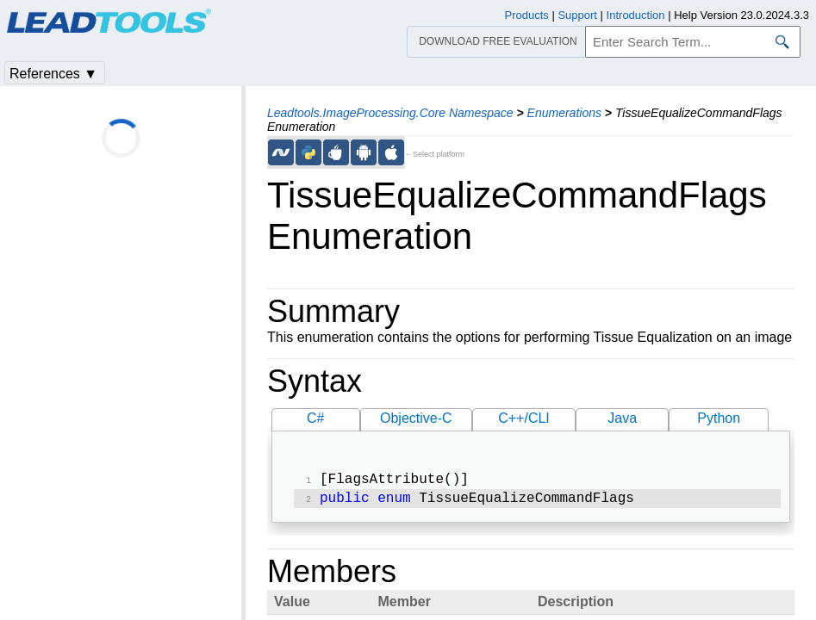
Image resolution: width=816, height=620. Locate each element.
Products (527, 15)
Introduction (636, 15)
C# (315, 418)
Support (577, 15)
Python (718, 418)
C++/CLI (524, 418)
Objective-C (416, 418)
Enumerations (564, 113)
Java (622, 418)
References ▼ (53, 73)
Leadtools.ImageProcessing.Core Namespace (390, 113)
